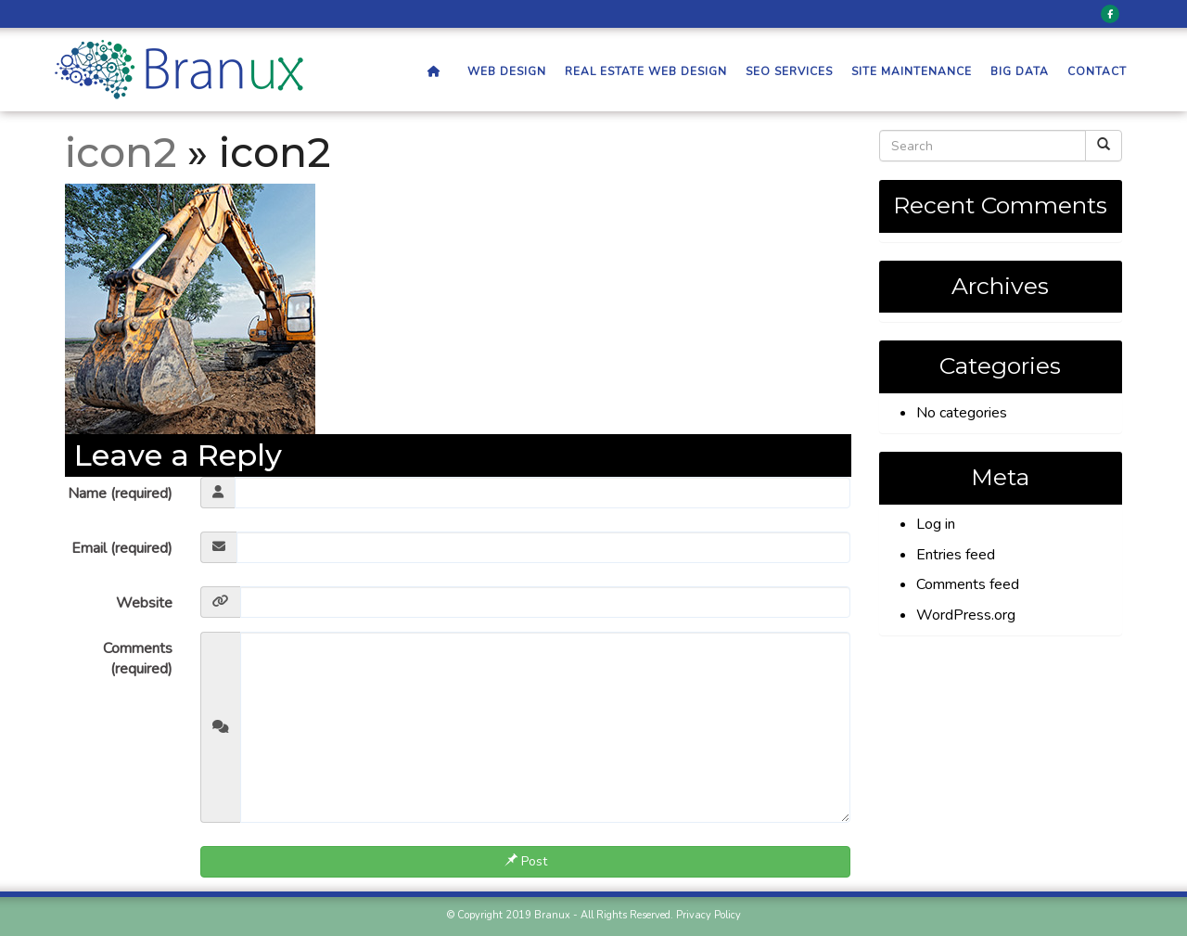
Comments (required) (137, 659)
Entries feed (955, 555)
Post (525, 861)
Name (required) (120, 493)
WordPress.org (965, 615)
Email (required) (121, 548)
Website (144, 603)
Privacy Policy (708, 915)
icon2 (120, 152)
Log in (935, 524)
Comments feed (967, 584)
